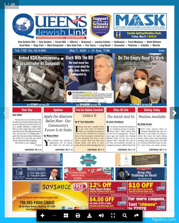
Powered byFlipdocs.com (164, 216)
